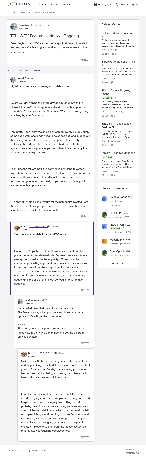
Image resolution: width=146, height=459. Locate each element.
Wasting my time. (120, 239)
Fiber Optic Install (120, 251)
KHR (23, 324)
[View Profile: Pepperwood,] (104, 199)
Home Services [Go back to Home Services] (49, 12)
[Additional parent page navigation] (29, 12)
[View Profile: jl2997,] (104, 215)
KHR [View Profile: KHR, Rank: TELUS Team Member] (23, 226)
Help (44, 450)
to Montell (53, 226)
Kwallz (30, 361)
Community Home (15, 450)
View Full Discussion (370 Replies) (24, 70)
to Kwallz (60, 353)
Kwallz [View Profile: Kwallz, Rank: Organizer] (28, 300)
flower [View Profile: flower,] (127, 255)
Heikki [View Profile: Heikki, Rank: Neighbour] (104, 171)
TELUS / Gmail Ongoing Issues (119, 224)
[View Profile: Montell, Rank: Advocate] (13, 80)
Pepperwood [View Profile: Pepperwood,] (117, 205)
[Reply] (85, 60)
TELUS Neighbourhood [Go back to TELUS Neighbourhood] (16, 12)
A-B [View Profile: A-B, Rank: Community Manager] (103, 141)
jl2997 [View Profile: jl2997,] (126, 217)
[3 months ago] (116, 200)
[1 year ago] (110, 77)
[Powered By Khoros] (132, 452)
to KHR (44, 300)
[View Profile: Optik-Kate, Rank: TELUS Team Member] (14, 26)
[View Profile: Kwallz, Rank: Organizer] (20, 301)
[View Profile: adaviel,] (104, 241)
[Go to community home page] (19, 4)
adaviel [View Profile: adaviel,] (127, 243)
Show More (17, 52)
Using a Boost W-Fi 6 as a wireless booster (122, 197)
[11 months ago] (113, 140)
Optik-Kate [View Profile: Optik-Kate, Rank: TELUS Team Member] (24, 25)
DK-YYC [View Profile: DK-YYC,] (127, 232)
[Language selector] (103, 4)
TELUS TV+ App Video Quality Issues (122, 213)
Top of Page (32, 450)
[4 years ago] (111, 49)
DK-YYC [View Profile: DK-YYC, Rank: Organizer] (105, 111)
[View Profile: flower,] (104, 253)
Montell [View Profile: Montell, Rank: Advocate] (21, 78)
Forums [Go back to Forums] (37, 12)
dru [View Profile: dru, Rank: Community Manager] (103, 49)
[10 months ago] (117, 111)
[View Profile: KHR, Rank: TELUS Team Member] (17, 228)
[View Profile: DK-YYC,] (104, 226)
